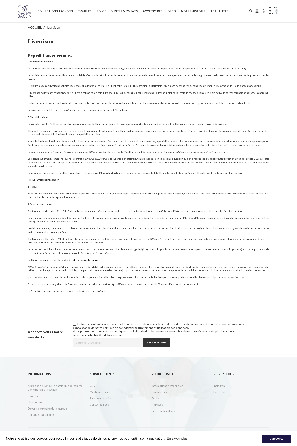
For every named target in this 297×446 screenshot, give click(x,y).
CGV (92, 385)
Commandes (159, 392)
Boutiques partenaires (41, 414)
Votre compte (163, 374)
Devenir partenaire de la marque (47, 408)
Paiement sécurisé (100, 398)
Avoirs (155, 398)
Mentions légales (100, 392)
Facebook (219, 392)
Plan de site (35, 402)
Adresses (157, 404)
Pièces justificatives (163, 411)
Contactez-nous (99, 404)
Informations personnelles (167, 385)
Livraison (33, 396)
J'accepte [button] (276, 438)
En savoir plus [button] (177, 438)
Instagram (219, 385)
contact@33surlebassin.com (239, 228)
